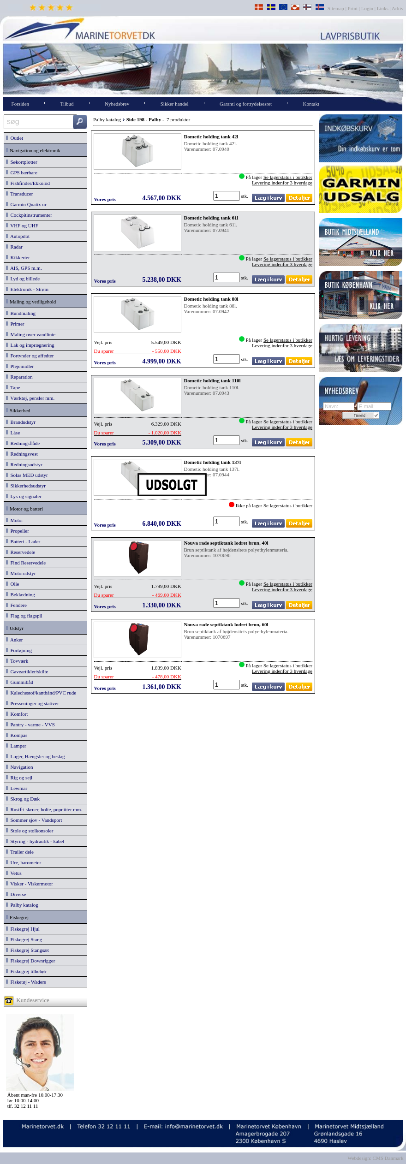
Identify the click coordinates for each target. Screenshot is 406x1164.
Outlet (14, 138)
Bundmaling (21, 313)
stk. (245, 196)
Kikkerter (18, 257)
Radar (14, 246)
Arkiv (398, 8)
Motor (14, 520)
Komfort (17, 714)
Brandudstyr (21, 422)
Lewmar (16, 788)
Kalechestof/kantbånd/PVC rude (41, 692)
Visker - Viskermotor (29, 883)
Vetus (14, 873)
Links (383, 8)
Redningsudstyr (24, 464)
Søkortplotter (21, 162)
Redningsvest (22, 454)
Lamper (16, 745)
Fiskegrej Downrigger (30, 960)
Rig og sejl (19, 777)
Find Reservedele (26, 562)
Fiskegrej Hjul (23, 929)
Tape (13, 387)
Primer (15, 324)
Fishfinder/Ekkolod (28, 183)
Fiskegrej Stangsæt (27, 950)
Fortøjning (19, 650)
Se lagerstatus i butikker (287, 177)
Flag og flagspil (24, 615)
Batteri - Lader (23, 541)
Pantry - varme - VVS (30, 724)
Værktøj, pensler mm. (30, 398)
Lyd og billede (23, 278)
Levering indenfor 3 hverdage (282, 182)
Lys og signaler (24, 496)
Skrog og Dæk (23, 799)
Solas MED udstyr (27, 475)
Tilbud (67, 104)
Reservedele (20, 552)
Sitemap (337, 8)
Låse (13, 432)
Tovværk (17, 661)
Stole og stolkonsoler (29, 830)
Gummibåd (19, 682)
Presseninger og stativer (32, 703)
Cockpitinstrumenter (29, 215)
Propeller (17, 531)
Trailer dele (20, 852)
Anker (14, 639)
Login (367, 8)
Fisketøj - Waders (26, 982)
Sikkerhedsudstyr (26, 485)
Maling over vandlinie (30, 334)
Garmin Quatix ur (26, 204)
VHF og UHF (22, 225)
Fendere (16, 605)
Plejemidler (20, 366)
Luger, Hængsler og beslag (35, 756)
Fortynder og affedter (30, 355)
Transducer (19, 193)
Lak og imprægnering (30, 345)
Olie (12, 584)
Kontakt (311, 104)
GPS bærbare (21, 172)
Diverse (16, 894)
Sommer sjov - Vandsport (34, 820)
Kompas (16, 735)
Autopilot (18, 236)
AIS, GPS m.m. (24, 268)
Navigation (19, 767)
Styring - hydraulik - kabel (35, 841)
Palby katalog (22, 905)
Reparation (19, 377)
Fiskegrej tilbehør (26, 971)
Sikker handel (175, 104)
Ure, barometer (23, 862)
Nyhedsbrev (117, 104)
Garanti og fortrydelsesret (246, 104)
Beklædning (20, 594)
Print (352, 8)
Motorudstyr (21, 573)
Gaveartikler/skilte (27, 671)
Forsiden (21, 104)
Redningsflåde (23, 443)
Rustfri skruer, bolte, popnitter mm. (44, 809)
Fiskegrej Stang (24, 939)
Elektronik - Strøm (27, 289)
